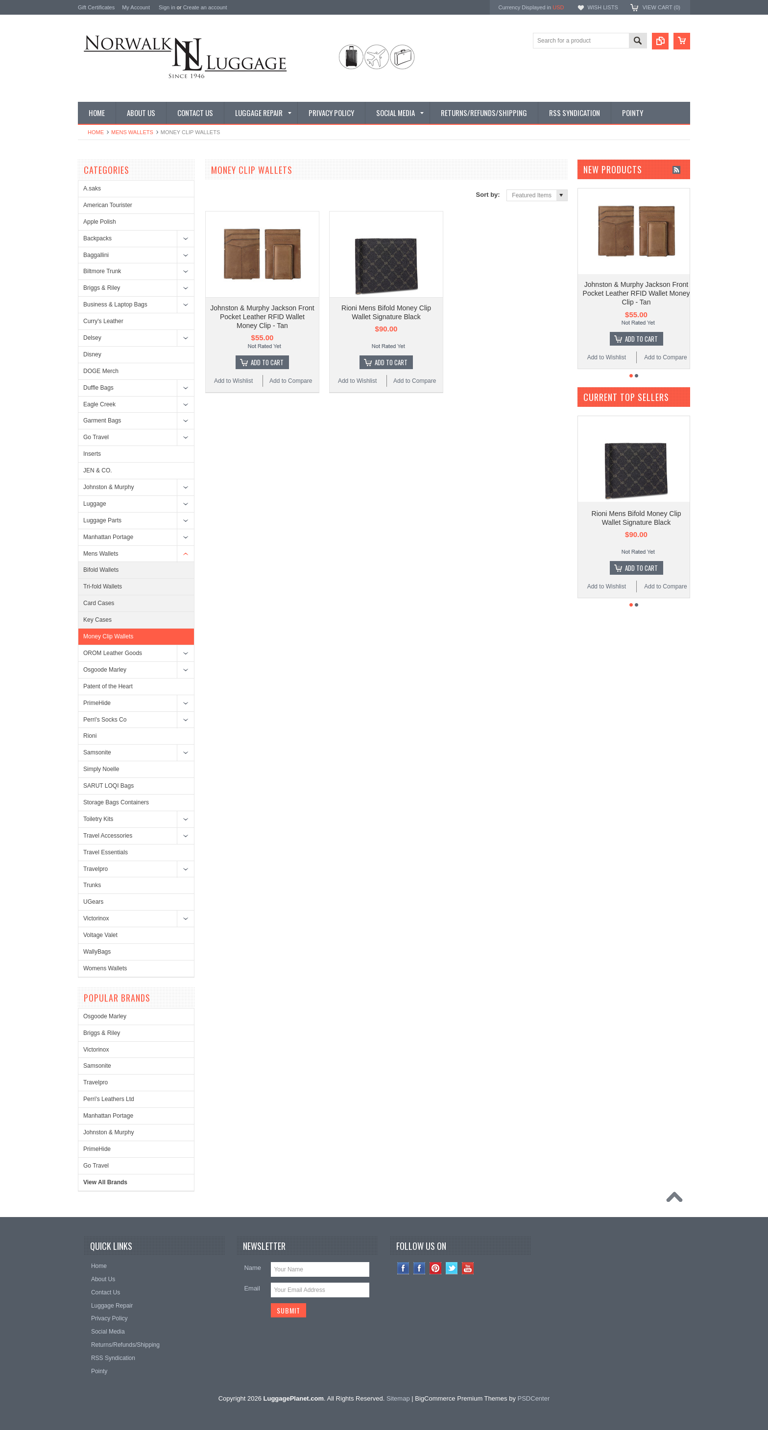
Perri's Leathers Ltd (108, 1099)
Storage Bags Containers (116, 802)
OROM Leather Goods (112, 653)
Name (252, 1267)
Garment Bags (102, 420)
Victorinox (96, 918)
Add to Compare (290, 380)
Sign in (167, 7)
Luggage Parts (102, 520)
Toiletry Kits (98, 819)
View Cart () (661, 7)
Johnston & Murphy (108, 487)
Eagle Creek (99, 404)
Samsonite (97, 752)
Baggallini (96, 255)
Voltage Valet (100, 935)
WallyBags (97, 951)
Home (96, 132)
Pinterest (436, 1268)
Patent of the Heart (108, 686)
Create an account (205, 7)
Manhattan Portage (108, 537)
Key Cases (97, 619)
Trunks (92, 885)
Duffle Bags (98, 387)
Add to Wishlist (233, 380)
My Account (136, 7)
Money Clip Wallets (108, 636)
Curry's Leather (103, 321)
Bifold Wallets (101, 569)
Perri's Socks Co (104, 719)
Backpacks (97, 238)
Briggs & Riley (101, 287)
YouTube (468, 1268)
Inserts (92, 453)
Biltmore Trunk (102, 271)
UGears (93, 901)
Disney (92, 354)
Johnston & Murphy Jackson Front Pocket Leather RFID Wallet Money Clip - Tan (262, 316)
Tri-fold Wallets (102, 586)
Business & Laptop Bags (115, 304)
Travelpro (95, 869)
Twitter (452, 1268)
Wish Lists (602, 7)
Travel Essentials (105, 852)
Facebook (419, 1268)
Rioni (89, 735)
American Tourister (107, 205)
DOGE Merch (101, 371)
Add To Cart (267, 362)
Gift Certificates (96, 7)
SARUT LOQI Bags (108, 785)
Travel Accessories (107, 835)
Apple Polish (99, 221)
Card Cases (98, 603)
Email (252, 1288)
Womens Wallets (105, 968)
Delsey (92, 337)
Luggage (94, 503)
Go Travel (96, 437)
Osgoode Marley (104, 669)
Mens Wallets (132, 132)
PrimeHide (97, 703)
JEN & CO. (97, 470)
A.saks (92, 188)
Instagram (403, 1268)
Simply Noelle (101, 769)
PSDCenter (534, 1398)
